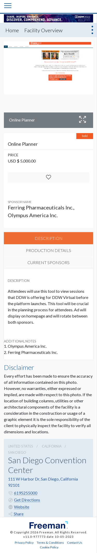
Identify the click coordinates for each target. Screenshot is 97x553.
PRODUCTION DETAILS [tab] (48, 250)
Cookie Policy (49, 547)
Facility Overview (43, 30)
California (52, 446)
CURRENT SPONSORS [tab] (48, 262)
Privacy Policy (24, 542)
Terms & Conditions (50, 542)
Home (12, 30)
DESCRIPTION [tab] (49, 238)
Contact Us (74, 542)
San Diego (17, 452)
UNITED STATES (20, 446)
